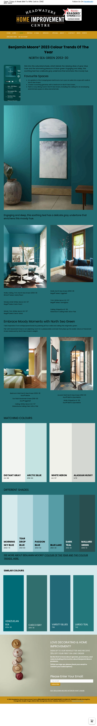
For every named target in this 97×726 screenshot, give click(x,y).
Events (84, 33)
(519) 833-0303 (12, 37)
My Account (23, 37)
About (63, 33)
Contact (71, 33)
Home (8, 33)
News (78, 33)
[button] (92, 721)
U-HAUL (37, 33)
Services (46, 33)
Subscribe (55, 684)
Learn (15, 33)
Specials (55, 33)
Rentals (29, 33)
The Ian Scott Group (77, 701)
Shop (22, 33)
